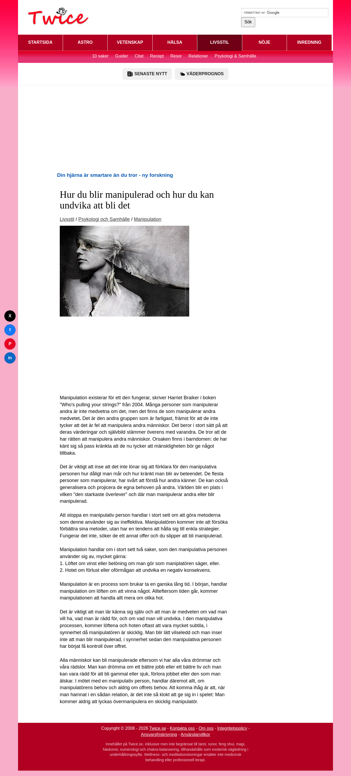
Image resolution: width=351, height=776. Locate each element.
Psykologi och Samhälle (104, 219)
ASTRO (85, 42)
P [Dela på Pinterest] (10, 344)
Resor (176, 56)
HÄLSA (174, 42)
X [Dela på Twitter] (10, 316)
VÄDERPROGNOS (202, 74)
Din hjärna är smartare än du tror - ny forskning (115, 175)
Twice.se (157, 728)
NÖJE (265, 42)
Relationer (198, 56)
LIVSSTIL (219, 42)
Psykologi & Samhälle (235, 56)
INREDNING (309, 42)
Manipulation (147, 219)
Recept (157, 56)
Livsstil (67, 219)
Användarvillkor (195, 734)
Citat (139, 56)
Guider (121, 56)
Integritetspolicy (232, 728)
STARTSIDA (40, 42)
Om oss (206, 728)
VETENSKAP (130, 42)
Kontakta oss (182, 728)
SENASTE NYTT (147, 74)
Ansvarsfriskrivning (159, 734)
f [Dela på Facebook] (9, 330)
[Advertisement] (175, 128)
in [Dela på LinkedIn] (10, 357)
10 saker (100, 56)
